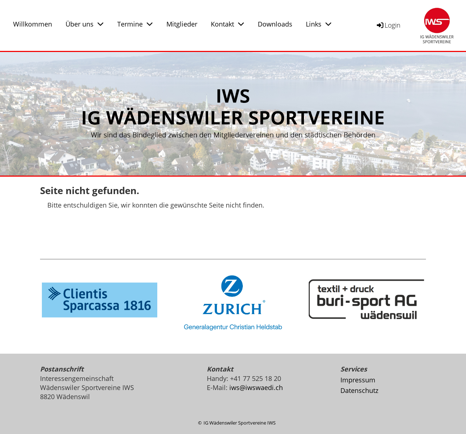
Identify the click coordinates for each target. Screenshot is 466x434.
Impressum (357, 379)
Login (388, 25)
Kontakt (227, 24)
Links (319, 24)
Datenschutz (359, 390)
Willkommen (32, 24)
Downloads (275, 24)
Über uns (85, 24)
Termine (135, 24)
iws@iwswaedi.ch (256, 387)
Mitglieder (181, 24)
